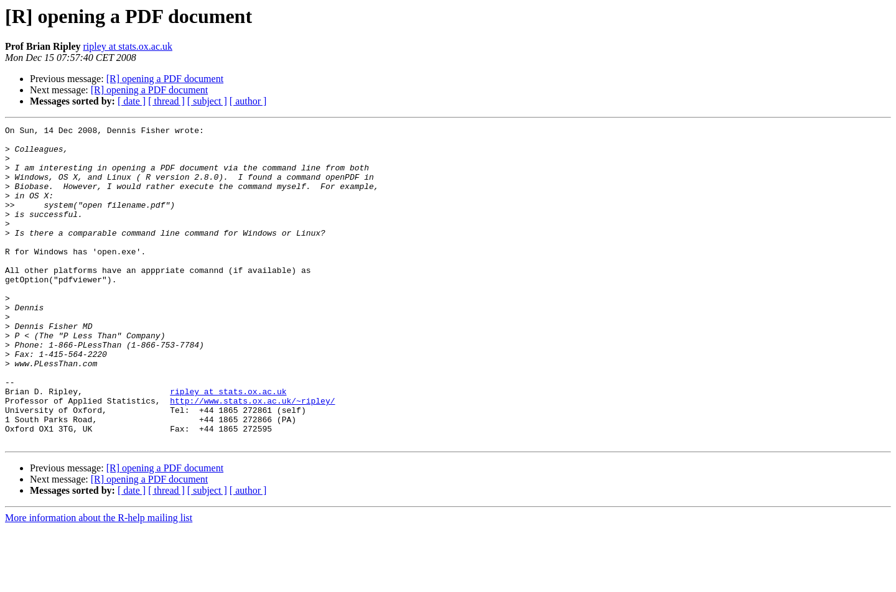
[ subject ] (207, 101)
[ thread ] (166, 101)
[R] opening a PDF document (164, 78)
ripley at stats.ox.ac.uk (127, 46)
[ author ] (248, 101)
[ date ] (132, 101)
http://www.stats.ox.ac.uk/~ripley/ (252, 456)
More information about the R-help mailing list (98, 581)
